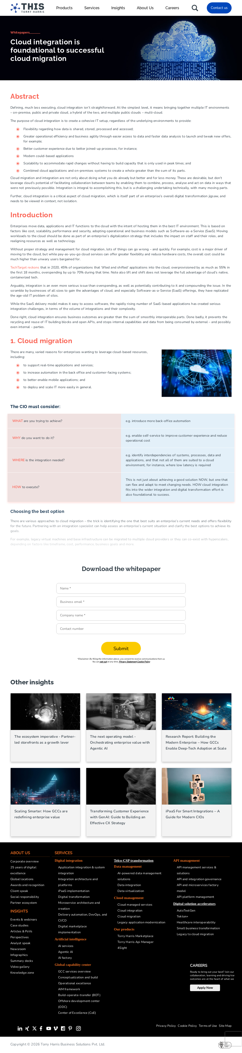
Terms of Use (208, 1026)
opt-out (103, 661)
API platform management (195, 897)
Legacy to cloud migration (195, 934)
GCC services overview (74, 971)
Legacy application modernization (141, 922)
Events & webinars (23, 919)
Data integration (129, 885)
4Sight (122, 948)
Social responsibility (24, 897)
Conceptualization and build (78, 977)
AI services (65, 946)
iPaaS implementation (73, 891)
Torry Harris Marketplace (135, 936)
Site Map (225, 1026)
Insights (120, 8)
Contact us (219, 8)
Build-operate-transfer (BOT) (79, 995)
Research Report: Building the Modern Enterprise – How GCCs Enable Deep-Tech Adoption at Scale (196, 742)
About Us (147, 8)
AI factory (65, 958)
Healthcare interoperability (196, 922)
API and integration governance (199, 879)
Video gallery (20, 967)
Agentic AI (65, 952)
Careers (172, 8)
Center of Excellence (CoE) (77, 1013)
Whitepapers (20, 32)
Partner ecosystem (23, 903)
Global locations (21, 879)
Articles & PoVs (21, 931)
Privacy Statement (128, 661)
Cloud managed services (134, 905)
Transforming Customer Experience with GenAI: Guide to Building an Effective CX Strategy (119, 817)
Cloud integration (129, 910)
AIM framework (69, 989)
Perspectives (19, 937)
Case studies (19, 925)
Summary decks (21, 961)
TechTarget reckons (24, 267)
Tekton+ (182, 916)
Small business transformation (198, 928)
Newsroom (18, 949)
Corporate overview (24, 861)
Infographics (19, 955)
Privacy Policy (166, 1026)
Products (66, 8)
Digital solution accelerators (194, 904)
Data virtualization (130, 891)
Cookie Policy (143, 661)
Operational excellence (74, 983)
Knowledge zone (22, 973)
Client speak (19, 891)
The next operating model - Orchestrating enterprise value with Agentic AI (120, 742)
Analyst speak (20, 943)
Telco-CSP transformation (133, 860)
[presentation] (233, 1039)
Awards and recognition (27, 885)
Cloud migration (128, 916)
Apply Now (205, 988)
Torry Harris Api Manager (135, 942)
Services (94, 8)
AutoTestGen (186, 910)
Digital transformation (74, 897)
